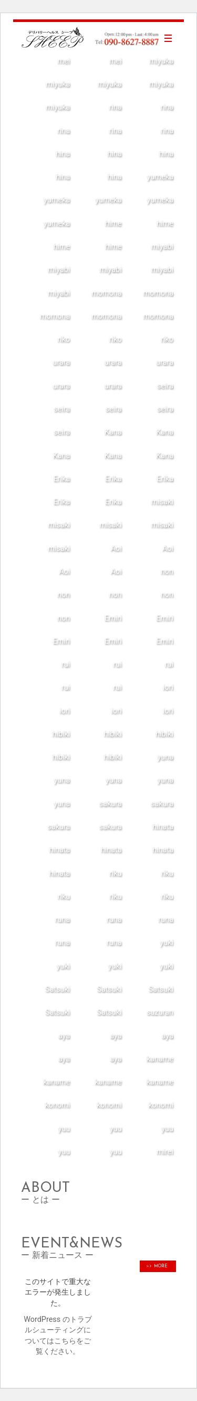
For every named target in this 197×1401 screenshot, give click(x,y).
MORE (159, 1266)
